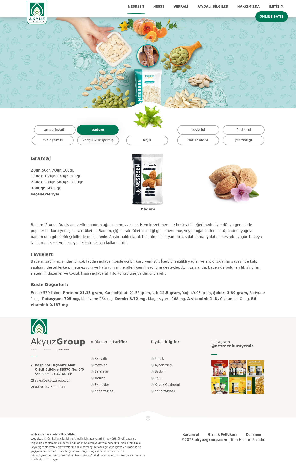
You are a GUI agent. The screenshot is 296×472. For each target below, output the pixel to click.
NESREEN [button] (136, 6)
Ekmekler (102, 385)
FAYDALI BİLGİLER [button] (212, 6)
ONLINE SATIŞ (271, 17)
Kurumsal (190, 434)
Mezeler (101, 365)
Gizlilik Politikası (222, 434)
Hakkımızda (248, 6)
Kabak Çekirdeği (167, 385)
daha (105, 391)
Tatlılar (100, 378)
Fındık (159, 359)
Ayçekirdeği (164, 365)
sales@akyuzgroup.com (53, 380)
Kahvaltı (101, 359)
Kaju (158, 378)
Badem (160, 371)
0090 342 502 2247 (50, 387)
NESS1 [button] (158, 6)
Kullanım (253, 434)
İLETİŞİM (276, 6)
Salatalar (102, 371)
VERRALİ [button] (180, 6)
